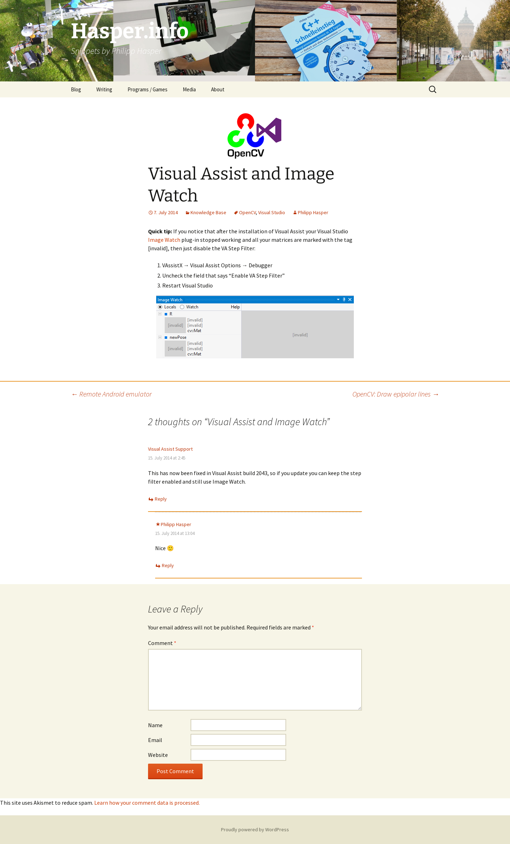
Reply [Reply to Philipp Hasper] (168, 565)
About (218, 89)
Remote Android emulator (111, 393)
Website (158, 754)
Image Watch (164, 239)
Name (155, 725)
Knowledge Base (208, 212)
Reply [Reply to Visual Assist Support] (161, 499)
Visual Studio (271, 212)
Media (189, 89)
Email (155, 739)
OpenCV (247, 212)
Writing (104, 89)
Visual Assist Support (170, 449)
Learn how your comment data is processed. (147, 802)
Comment (162, 642)
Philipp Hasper (313, 212)
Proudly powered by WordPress (255, 829)
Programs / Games (148, 89)
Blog (76, 89)
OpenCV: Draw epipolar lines (395, 393)
